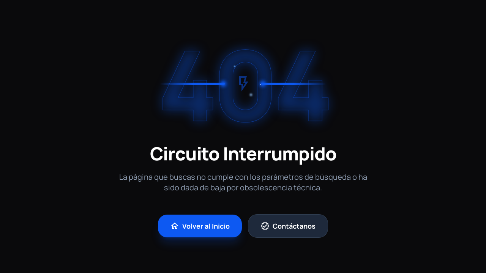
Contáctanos (288, 226)
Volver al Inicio (200, 226)
